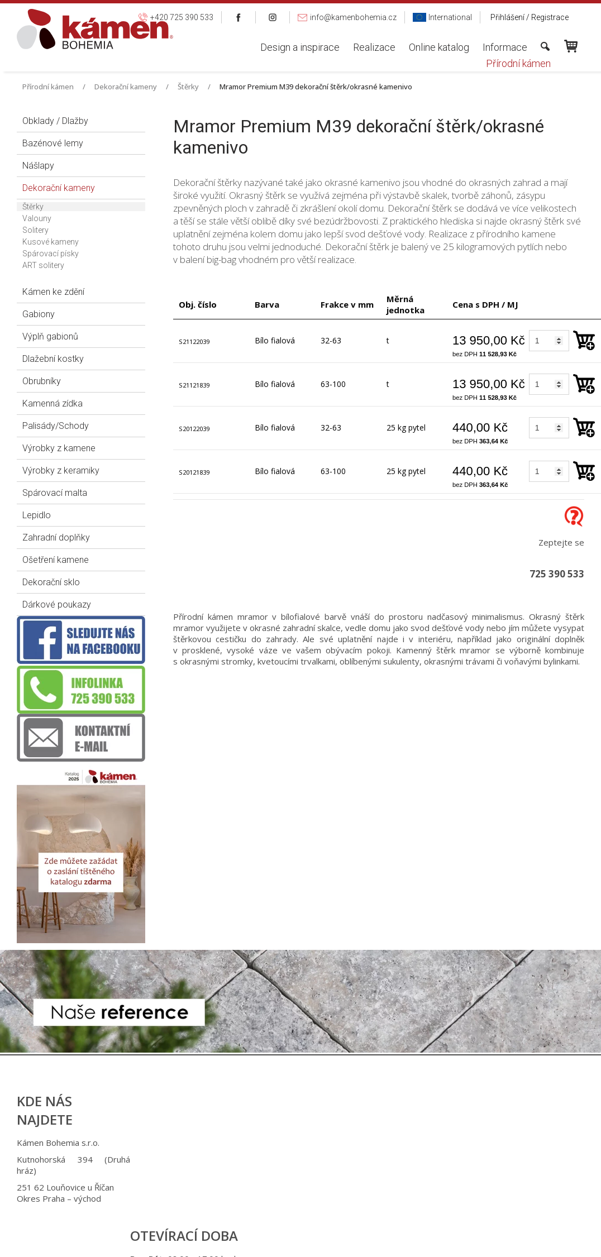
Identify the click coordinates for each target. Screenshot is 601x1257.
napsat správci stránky (290, 1245)
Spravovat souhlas (484, 1245)
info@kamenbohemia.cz (314, 1187)
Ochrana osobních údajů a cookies (390, 1245)
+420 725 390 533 (309, 1142)
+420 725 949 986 (311, 1159)
